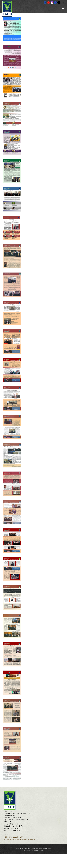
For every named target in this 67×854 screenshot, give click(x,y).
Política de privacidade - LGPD (14, 837)
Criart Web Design (37, 850)
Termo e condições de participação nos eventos (19, 839)
